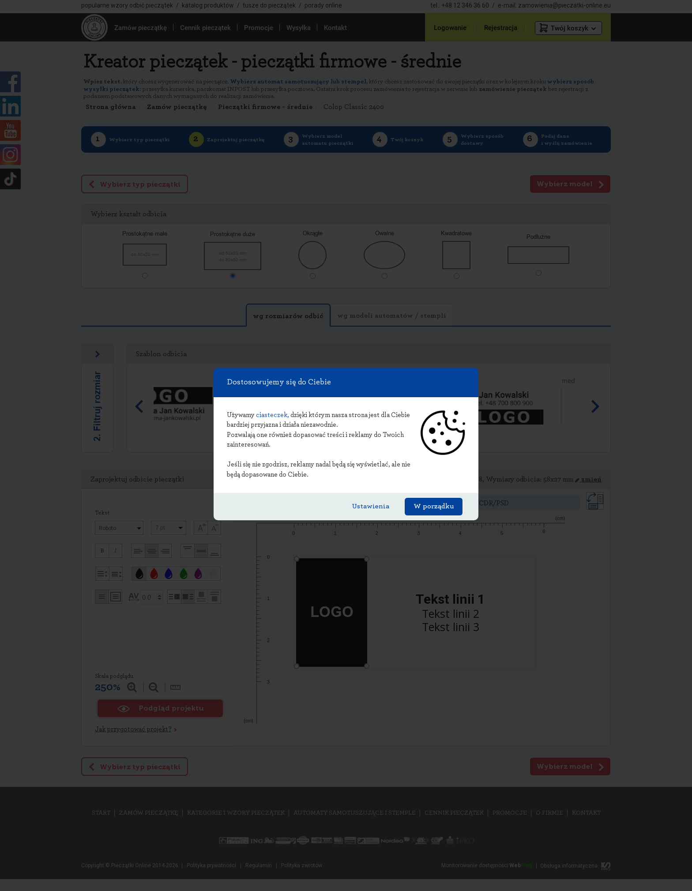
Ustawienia (370, 506)
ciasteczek (271, 415)
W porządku (434, 506)
